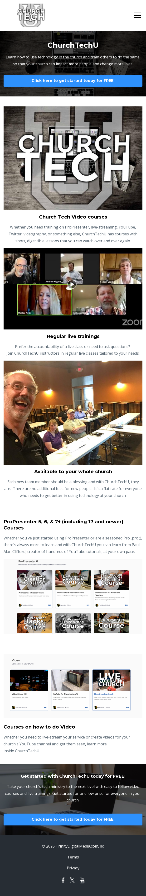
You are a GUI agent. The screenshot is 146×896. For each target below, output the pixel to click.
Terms (73, 857)
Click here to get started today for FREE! (73, 80)
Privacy (73, 868)
